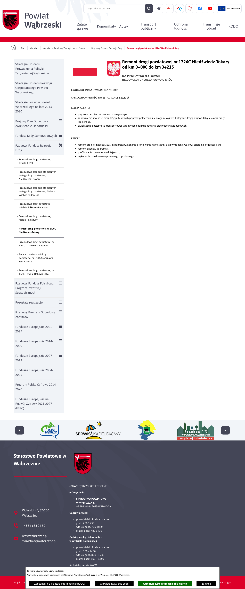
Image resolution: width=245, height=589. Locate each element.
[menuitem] (82, 26)
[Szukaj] (149, 8)
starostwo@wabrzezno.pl (39, 541)
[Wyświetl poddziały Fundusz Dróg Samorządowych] (60, 135)
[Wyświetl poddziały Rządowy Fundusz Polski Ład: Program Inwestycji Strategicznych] (60, 283)
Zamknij (206, 583)
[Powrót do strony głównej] (18, 47)
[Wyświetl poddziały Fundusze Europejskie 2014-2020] (60, 341)
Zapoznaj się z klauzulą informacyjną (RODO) (59, 583)
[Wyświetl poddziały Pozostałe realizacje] (60, 302)
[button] (96, 75)
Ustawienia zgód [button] (222, 582)
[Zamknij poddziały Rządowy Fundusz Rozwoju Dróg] (60, 145)
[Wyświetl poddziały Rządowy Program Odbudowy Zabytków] (60, 312)
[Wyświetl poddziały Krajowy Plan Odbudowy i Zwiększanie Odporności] (60, 121)
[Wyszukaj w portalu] (118, 8)
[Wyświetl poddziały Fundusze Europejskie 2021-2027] (60, 326)
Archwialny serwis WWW (83, 565)
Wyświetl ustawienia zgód (114, 583)
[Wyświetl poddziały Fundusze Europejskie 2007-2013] (60, 355)
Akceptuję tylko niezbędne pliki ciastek (165, 583)
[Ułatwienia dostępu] (159, 8)
